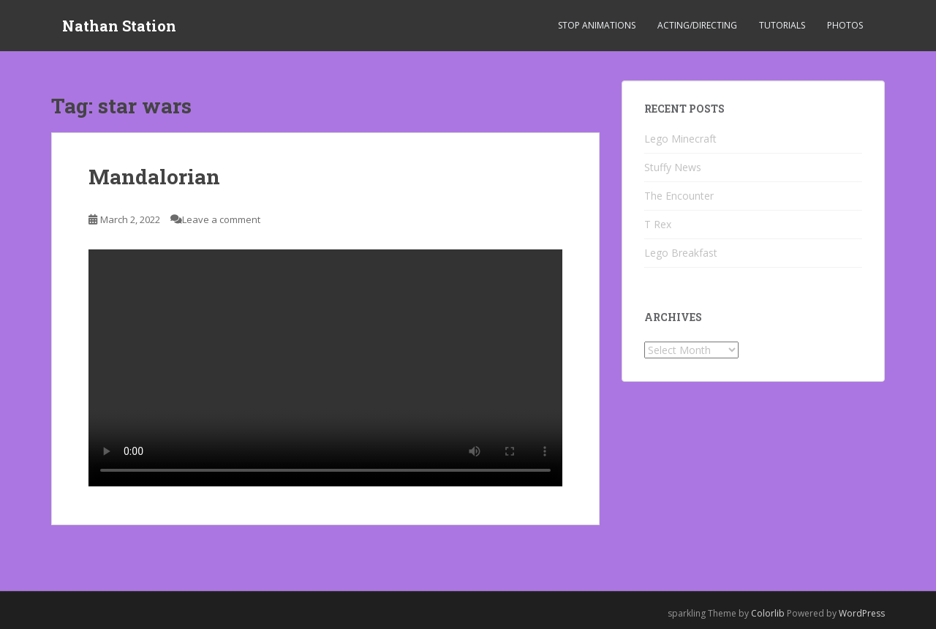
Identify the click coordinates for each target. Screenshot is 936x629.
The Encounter (679, 196)
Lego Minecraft (680, 139)
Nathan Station (119, 25)
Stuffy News (672, 167)
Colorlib (768, 613)
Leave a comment (221, 219)
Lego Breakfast (680, 253)
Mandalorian (154, 176)
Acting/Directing (697, 25)
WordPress (862, 613)
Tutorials (782, 25)
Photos (845, 25)
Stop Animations (596, 25)
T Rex (657, 224)
